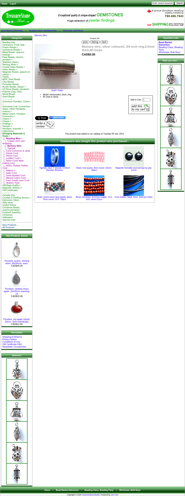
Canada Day (8, 195)
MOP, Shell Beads (11, 79)
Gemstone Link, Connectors (16, 106)
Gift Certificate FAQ (12, 344)
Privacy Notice (9, 339)
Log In (13, 4)
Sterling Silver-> (10, 64)
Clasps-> (6, 121)
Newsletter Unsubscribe (14, 346)
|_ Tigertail (8, 148)
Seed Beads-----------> (8, 97)
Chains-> (6, 118)
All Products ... (9, 227)
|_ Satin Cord (9, 173)
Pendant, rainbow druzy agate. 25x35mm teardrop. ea (16, 290)
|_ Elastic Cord (10, 153)
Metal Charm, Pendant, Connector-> (13, 115)
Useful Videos (9, 205)
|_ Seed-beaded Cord (13, 175)
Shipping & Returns (12, 337)
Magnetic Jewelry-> (12, 187)
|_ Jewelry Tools (10, 183)
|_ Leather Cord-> (11, 158)
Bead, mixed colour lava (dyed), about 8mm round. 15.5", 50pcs (54, 198)
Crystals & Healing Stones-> (16, 197)
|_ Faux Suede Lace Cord (15, 180)
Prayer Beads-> (10, 47)
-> (12, 138)
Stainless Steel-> (10, 62)
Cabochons (8, 131)
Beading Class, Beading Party (43, 30)
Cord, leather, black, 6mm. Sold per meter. (133, 197)
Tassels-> (7, 126)
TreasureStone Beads (91, 495)
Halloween (7, 217)
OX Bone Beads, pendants (15, 89)
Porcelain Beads (10, 84)
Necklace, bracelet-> (12, 128)
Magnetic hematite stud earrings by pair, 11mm (133, 169)
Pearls (5, 77)
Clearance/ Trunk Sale (13, 45)
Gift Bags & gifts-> (11, 185)
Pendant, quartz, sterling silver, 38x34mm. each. (17, 261)
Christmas (7, 215)
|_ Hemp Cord (9, 155)
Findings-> (7, 123)
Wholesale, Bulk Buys (73, 30)
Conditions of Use (11, 342)
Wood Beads (8, 94)
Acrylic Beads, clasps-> (14, 86)
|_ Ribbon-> (8, 170)
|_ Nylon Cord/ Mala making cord (12, 161)
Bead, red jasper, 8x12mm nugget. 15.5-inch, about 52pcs (94, 198)
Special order (9, 220)
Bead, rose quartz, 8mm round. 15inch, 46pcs (94, 169)
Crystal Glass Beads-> (13, 67)
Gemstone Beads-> (12, 49)
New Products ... (10, 225)
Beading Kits (8, 42)
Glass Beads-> (9, 69)
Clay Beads (8, 82)
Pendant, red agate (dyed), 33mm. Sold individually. (16, 319)
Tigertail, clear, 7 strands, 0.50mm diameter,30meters (54, 169)
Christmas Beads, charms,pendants (11, 208)
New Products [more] (16, 236)
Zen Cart (114, 495)
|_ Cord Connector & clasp (16, 151)
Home (4, 4)
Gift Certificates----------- (10, 191)
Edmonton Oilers (10, 200)
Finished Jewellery (11, 212)
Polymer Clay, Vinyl (12, 91)
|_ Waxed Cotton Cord (14, 178)
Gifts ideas (7, 202)
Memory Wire (41, 35)
